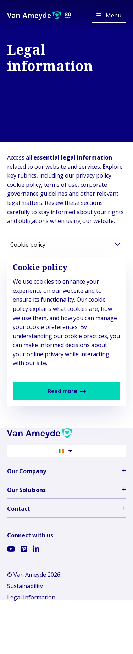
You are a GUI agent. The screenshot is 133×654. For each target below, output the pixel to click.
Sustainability (25, 586)
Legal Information (31, 597)
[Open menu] (109, 15)
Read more (76, 393)
